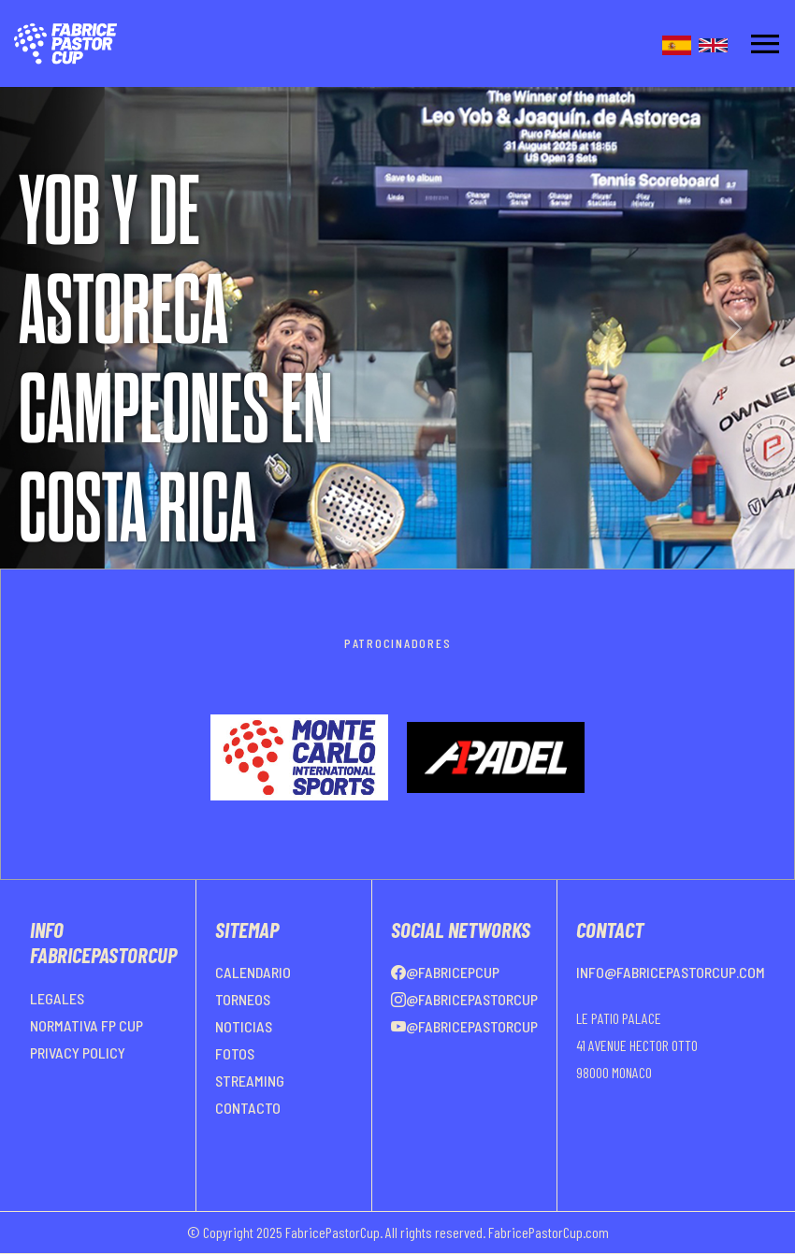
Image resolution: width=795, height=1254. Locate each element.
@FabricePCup (445, 972)
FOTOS (234, 1053)
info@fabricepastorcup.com (670, 972)
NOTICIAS (243, 1026)
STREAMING (249, 1080)
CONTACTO (248, 1108)
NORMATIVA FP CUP (86, 1025)
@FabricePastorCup (464, 999)
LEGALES (57, 998)
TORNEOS (242, 999)
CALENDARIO (253, 972)
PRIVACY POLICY (77, 1052)
